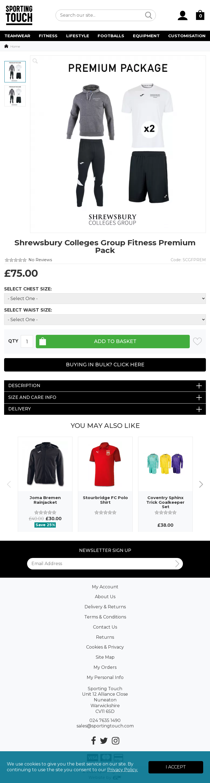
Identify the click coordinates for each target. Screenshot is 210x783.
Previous (9, 484)
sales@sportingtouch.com (105, 726)
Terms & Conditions (105, 617)
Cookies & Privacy (105, 647)
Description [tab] (24, 385)
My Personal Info (105, 677)
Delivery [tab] (19, 408)
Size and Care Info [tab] (32, 397)
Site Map (105, 657)
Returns (105, 637)
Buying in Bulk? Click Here (105, 365)
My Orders (105, 667)
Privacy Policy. (122, 769)
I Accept (176, 767)
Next (201, 484)
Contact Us (105, 627)
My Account (105, 586)
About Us (105, 596)
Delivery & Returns (105, 606)
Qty (13, 341)
